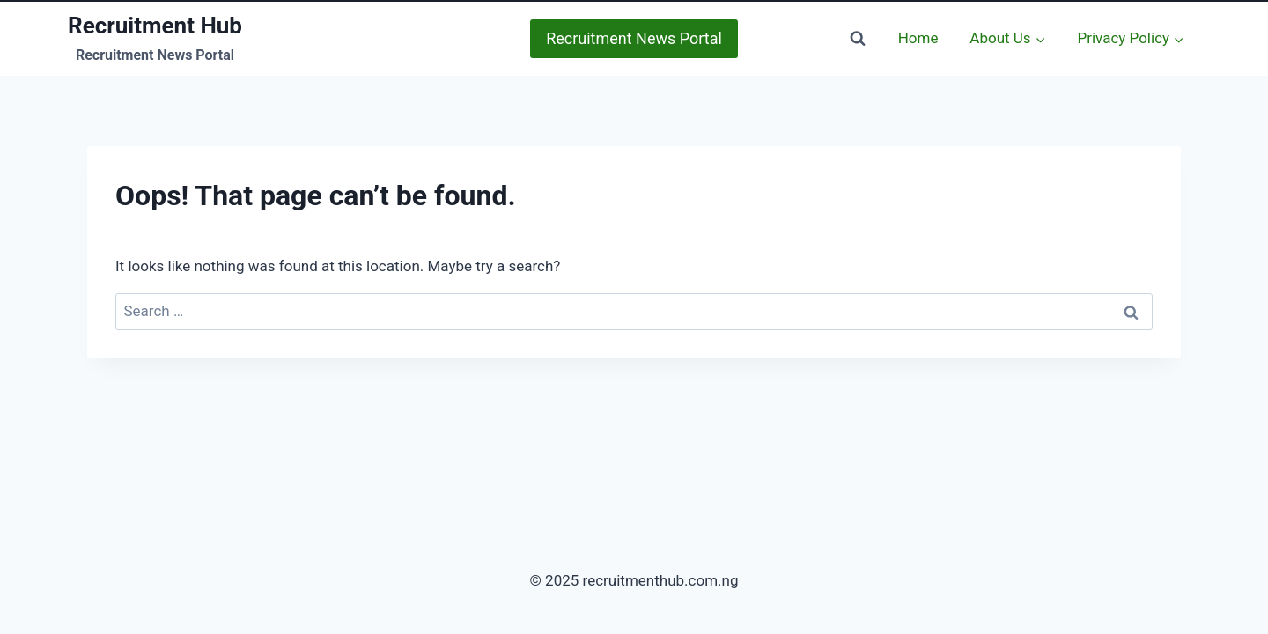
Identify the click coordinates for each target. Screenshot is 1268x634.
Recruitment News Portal (634, 38)
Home (918, 38)
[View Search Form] (858, 39)
